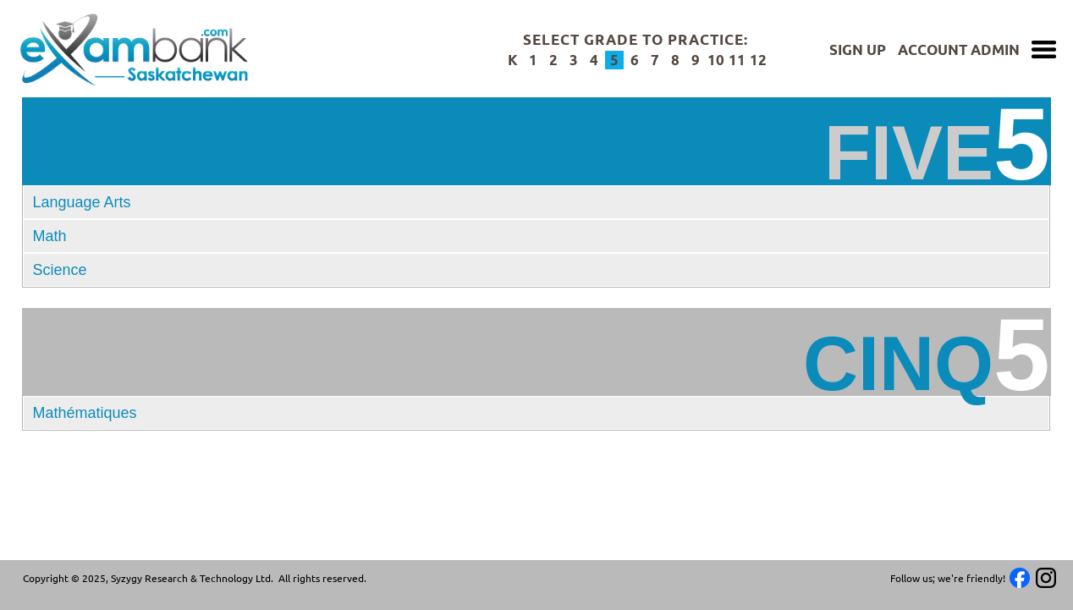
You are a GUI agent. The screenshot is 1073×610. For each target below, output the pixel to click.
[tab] (536, 202)
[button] (536, 413)
